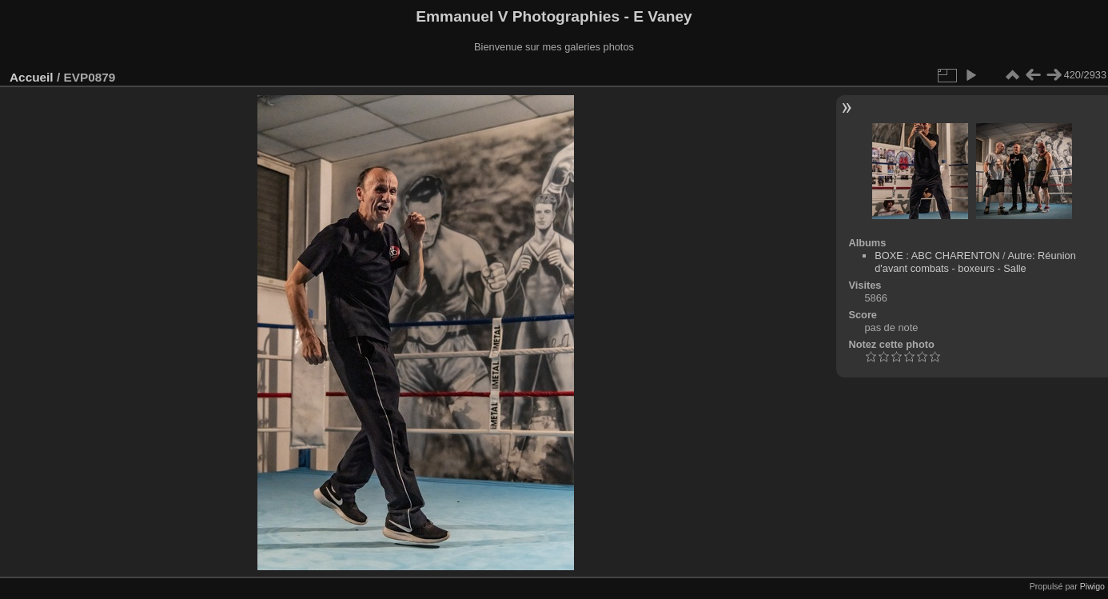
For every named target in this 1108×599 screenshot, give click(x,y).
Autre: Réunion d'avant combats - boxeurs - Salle (975, 262)
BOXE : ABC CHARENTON (937, 256)
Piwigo (1092, 586)
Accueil (32, 77)
